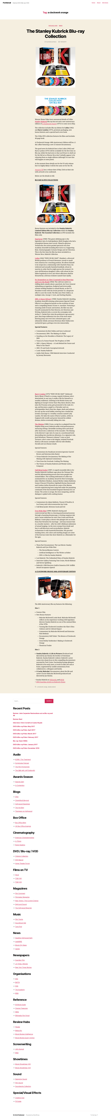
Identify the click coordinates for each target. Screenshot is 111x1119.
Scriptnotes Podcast (22, 763)
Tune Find (18, 926)
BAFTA (17, 982)
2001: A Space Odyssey (43, 299)
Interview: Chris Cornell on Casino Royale (27, 723)
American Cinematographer (24, 838)
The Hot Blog (19, 808)
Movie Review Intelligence (24, 1034)
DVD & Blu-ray (53, 25)
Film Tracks (19, 919)
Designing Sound (21, 1079)
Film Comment (20, 893)
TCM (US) (18, 882)
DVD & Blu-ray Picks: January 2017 (25, 744)
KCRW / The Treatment (23, 759)
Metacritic (18, 1030)
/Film (16, 797)
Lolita (37, 258)
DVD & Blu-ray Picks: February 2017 (25, 737)
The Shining (39, 424)
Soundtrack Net (20, 923)
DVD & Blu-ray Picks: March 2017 (24, 734)
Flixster (17, 1027)
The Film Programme (22, 767)
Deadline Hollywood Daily (24, 938)
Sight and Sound (21, 904)
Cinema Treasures (21, 1008)
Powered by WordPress (32, 1115)
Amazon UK (39, 170)
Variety (17, 949)
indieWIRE (18, 941)
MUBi (62, 680)
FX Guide (18, 1101)
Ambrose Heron (52, 42)
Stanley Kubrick (41, 122)
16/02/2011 (63, 42)
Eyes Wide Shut (40, 511)
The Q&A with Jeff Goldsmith (25, 770)
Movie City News (21, 945)
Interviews (105, 3)
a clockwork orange (42, 687)
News (60, 25)
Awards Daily (19, 782)
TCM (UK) (18, 878)
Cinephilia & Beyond (22, 800)
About (98, 3)
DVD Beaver (19, 860)
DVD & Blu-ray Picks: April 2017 (24, 730)
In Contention (19, 785)
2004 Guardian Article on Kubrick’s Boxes (50, 682)
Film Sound (19, 1083)
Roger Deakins (20, 845)
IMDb (17, 1012)
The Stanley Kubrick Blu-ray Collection (55, 33)
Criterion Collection (21, 856)
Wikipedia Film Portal (22, 1015)
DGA (16, 986)
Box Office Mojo (20, 823)
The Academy (20, 990)
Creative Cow (19, 1098)
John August (19, 1049)
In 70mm (18, 841)
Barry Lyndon (40, 394)
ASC (16, 979)
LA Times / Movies (21, 964)
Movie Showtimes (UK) (23, 1064)
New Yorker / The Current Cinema (26, 901)
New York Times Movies (23, 967)
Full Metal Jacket (41, 470)
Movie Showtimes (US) (23, 1068)
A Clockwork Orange (49, 124)
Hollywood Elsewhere (22, 804)
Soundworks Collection (23, 1086)
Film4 (17, 875)
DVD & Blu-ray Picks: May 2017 (24, 726)
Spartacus (38, 239)
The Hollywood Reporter (23, 908)
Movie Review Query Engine (24, 1038)
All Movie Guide (20, 1005)
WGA (16, 993)
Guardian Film (20, 960)
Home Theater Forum (22, 863)
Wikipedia (53, 680)
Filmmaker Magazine (22, 897)
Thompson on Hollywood (23, 811)
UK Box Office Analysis (23, 826)
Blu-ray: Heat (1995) (20, 741)
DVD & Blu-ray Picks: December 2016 (26, 748)
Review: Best (17, 719)
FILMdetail (7, 3)
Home (93, 3)
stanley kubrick (52, 687)
